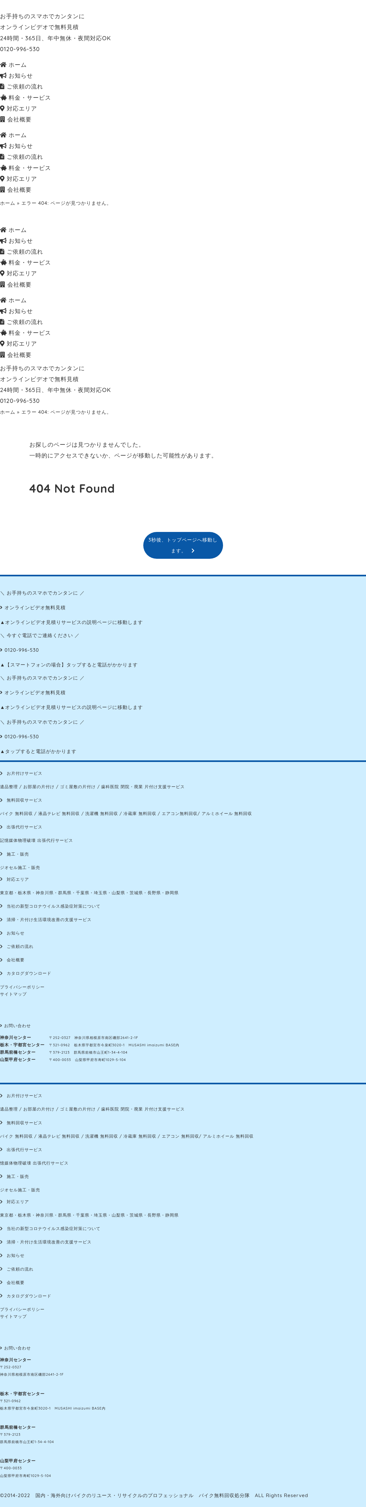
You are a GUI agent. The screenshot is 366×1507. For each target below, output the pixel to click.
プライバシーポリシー (22, 986)
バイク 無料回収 (16, 813)
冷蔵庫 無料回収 (139, 813)
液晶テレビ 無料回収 (59, 813)
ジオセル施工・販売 (20, 867)
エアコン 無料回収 (180, 1136)
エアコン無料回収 (180, 813)
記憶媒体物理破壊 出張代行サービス (36, 840)
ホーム (13, 64)
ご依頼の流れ (21, 86)
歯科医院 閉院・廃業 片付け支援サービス (142, 786)
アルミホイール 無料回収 (227, 813)
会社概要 (16, 119)
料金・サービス (25, 97)
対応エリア (18, 108)
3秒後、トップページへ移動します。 (183, 545)
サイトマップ (13, 993)
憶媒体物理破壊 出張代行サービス (34, 1162)
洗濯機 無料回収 (101, 813)
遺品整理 (9, 786)
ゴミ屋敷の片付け (78, 786)
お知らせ (16, 75)
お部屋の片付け (39, 786)
